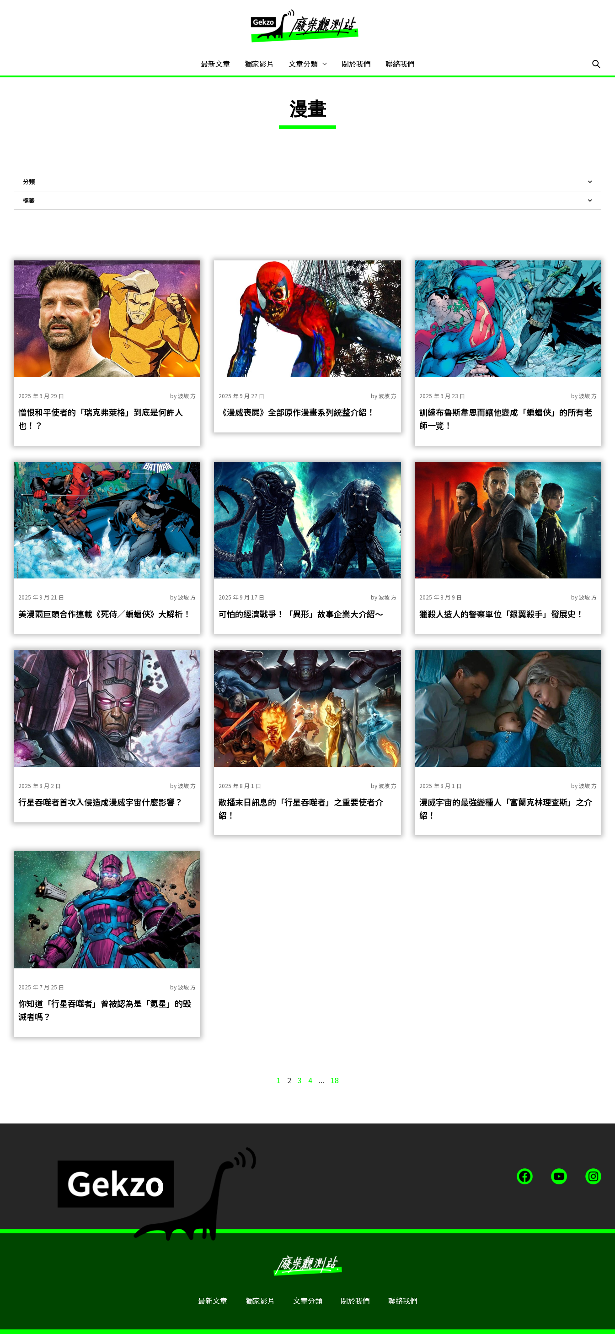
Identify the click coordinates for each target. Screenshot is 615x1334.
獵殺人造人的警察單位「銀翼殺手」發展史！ (501, 614)
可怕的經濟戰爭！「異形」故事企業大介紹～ (301, 614)
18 (335, 1080)
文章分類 (303, 63)
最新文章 (215, 63)
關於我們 (356, 63)
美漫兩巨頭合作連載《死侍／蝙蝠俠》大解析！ (104, 614)
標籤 (307, 200)
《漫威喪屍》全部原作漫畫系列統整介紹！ (297, 412)
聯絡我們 (400, 63)
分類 (307, 182)
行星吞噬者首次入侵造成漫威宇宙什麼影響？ (100, 802)
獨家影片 (259, 63)
